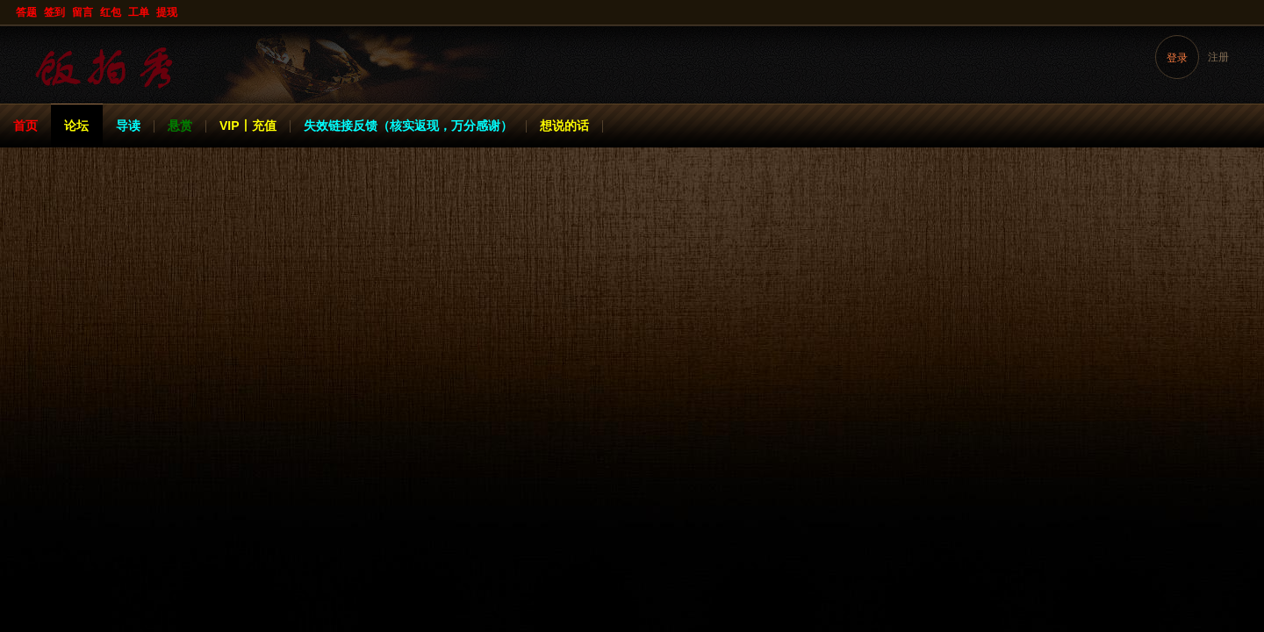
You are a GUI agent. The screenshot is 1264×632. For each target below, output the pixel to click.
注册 (1218, 57)
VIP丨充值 (247, 125)
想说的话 (564, 125)
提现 (166, 12)
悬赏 (180, 125)
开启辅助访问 (1247, 12)
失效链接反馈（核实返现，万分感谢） (408, 125)
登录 (1177, 58)
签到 (54, 12)
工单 (138, 12)
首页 (25, 125)
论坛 (76, 125)
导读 (128, 125)
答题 (26, 12)
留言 (82, 12)
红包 (110, 12)
